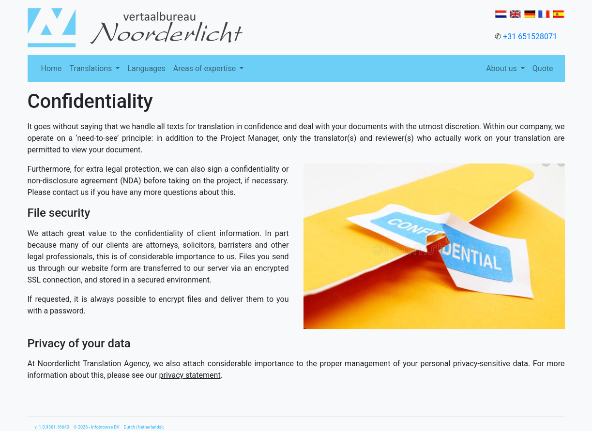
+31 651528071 (530, 36)
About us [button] (502, 68)
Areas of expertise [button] (205, 68)
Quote (542, 68)
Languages (146, 68)
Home (51, 68)
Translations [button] (92, 68)
